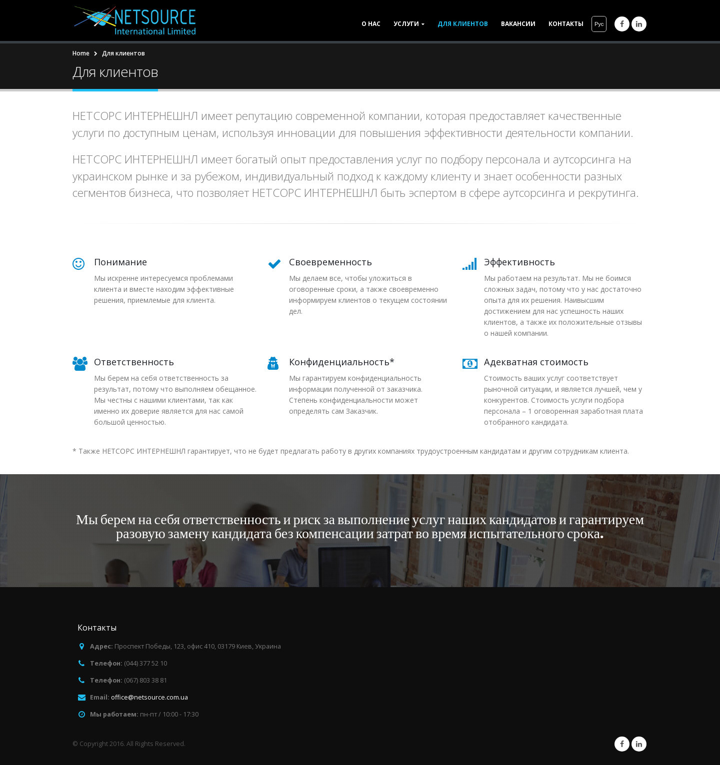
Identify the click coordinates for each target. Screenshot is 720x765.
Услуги (406, 23)
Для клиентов (463, 23)
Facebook (622, 744)
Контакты (566, 23)
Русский (599, 24)
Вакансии (518, 23)
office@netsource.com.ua (149, 697)
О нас (371, 23)
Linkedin (639, 744)
